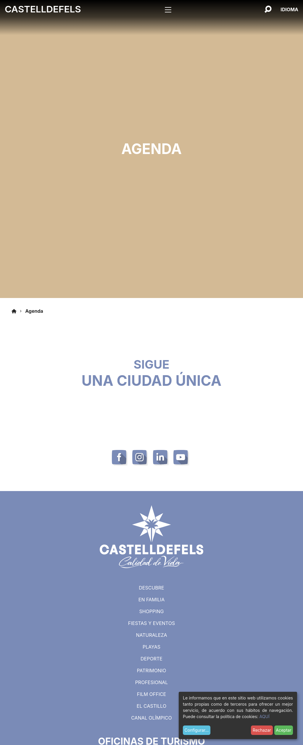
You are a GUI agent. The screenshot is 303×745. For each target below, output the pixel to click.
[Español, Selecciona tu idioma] (289, 9)
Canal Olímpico (151, 718)
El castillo (151, 706)
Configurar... (197, 730)
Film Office (151, 694)
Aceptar (283, 730)
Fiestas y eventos (151, 623)
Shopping (151, 611)
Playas (151, 647)
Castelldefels (43, 9)
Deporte (151, 659)
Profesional (151, 682)
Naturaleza (151, 635)
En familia (151, 600)
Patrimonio (151, 670)
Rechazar (262, 730)
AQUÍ (265, 716)
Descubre (151, 588)
